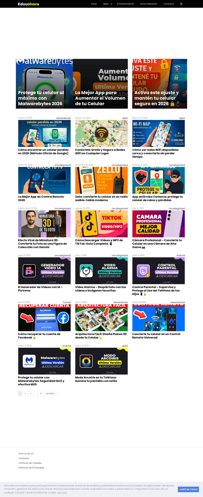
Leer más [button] (62, 492)
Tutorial (67, 302)
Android (180, 255)
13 (41, 393)
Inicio (94, 3)
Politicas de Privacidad (31, 467)
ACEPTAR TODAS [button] (188, 489)
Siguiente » (50, 393)
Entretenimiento (125, 3)
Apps (106, 3)
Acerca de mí (26, 453)
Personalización (148, 3)
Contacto (168, 3)
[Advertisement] (101, 31)
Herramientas (63, 118)
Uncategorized (63, 165)
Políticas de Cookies (30, 463)
